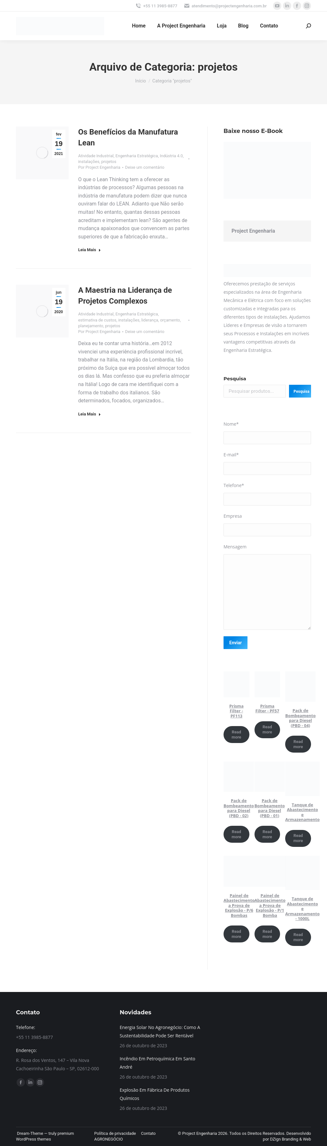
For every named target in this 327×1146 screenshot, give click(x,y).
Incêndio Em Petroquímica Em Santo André (157, 1063)
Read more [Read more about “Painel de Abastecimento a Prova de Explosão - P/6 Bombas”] (236, 934)
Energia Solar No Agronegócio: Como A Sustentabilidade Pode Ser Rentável (160, 1031)
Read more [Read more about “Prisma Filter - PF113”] (236, 734)
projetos (108, 161)
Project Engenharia (253, 231)
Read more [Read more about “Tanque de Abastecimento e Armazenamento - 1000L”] (298, 937)
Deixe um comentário (144, 167)
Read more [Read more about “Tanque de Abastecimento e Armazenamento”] (298, 838)
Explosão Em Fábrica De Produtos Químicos (155, 1094)
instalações (88, 161)
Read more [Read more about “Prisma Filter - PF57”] (267, 729)
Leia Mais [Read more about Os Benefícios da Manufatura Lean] (89, 249)
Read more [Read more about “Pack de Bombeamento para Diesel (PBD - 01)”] (267, 834)
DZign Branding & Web (290, 1139)
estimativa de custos (97, 320)
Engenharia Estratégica (137, 155)
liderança (149, 320)
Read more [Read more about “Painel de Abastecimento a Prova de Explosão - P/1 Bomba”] (267, 934)
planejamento (90, 325)
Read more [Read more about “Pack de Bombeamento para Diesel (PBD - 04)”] (298, 744)
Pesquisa (235, 379)
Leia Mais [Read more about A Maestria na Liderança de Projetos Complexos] (89, 414)
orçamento (170, 320)
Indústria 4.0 (171, 155)
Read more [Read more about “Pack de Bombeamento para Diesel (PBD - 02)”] (236, 834)
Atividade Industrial (96, 155)
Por (99, 167)
